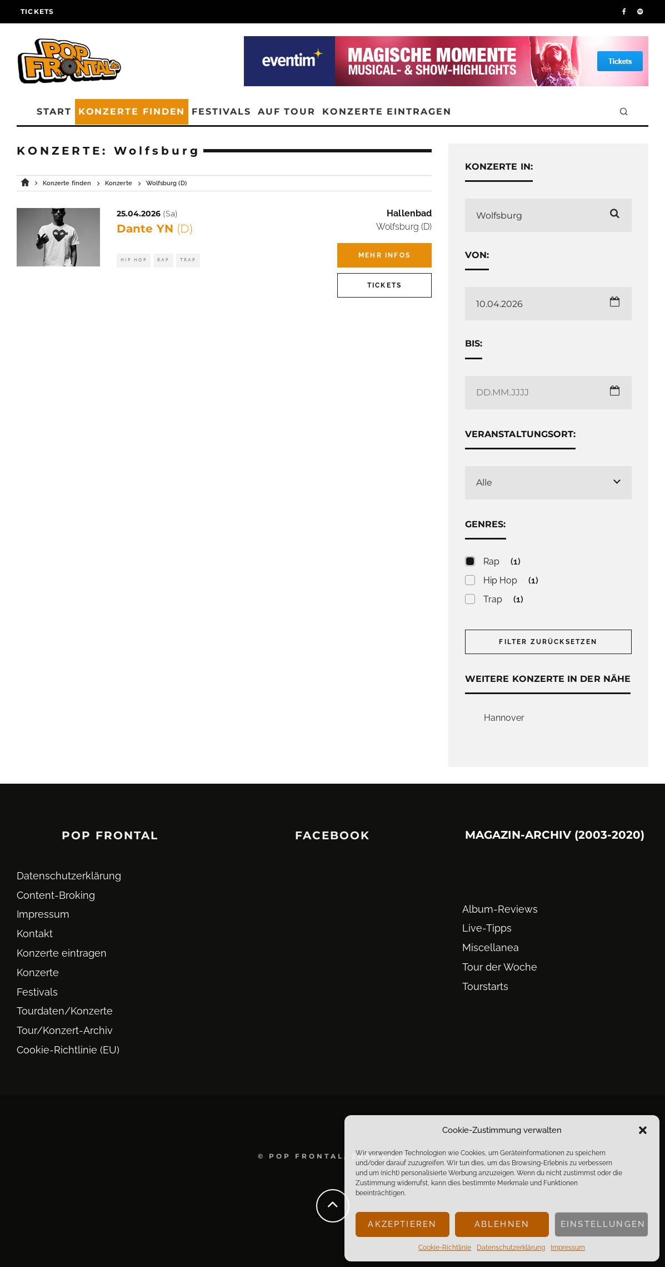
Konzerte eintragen (387, 111)
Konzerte (38, 972)
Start (54, 111)
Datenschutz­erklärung (511, 1247)
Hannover (504, 717)
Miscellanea (490, 947)
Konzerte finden (132, 111)
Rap (163, 260)
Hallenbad (409, 213)
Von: (477, 255)
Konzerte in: (499, 166)
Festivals (221, 111)
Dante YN (155, 228)
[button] (642, 1130)
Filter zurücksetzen (548, 642)
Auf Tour (287, 111)
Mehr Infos (384, 255)
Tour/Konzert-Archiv (65, 1030)
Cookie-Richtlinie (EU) (68, 1050)
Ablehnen (501, 1224)
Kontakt (35, 933)
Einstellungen (603, 1224)
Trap (188, 260)
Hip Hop (134, 260)
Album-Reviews (500, 909)
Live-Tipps (487, 928)
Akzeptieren (402, 1224)
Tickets (37, 11)
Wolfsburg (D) (404, 226)
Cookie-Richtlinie (444, 1247)
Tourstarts (485, 986)
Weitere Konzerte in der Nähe (548, 679)
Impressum (568, 1247)
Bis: (473, 343)
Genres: (485, 524)
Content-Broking (56, 895)
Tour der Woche (499, 967)
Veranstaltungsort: (520, 434)
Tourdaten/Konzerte (65, 1011)
